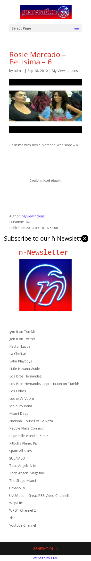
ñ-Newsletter (45, 253)
